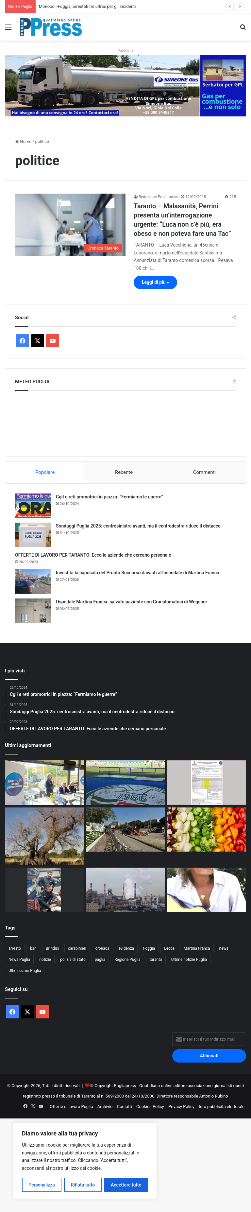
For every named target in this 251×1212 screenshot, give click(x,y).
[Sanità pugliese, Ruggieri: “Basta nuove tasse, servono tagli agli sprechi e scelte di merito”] (44, 782)
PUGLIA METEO (125, 421)
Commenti (204, 472)
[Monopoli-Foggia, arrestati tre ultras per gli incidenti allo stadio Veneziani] (125, 782)
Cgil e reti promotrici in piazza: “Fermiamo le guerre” (109, 496)
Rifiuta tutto (83, 1184)
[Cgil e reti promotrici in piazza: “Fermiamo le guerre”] (33, 505)
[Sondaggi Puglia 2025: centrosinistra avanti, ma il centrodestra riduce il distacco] (33, 535)
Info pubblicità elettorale (221, 1106)
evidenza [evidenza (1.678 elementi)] (126, 948)
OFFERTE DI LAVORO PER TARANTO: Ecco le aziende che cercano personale (93, 555)
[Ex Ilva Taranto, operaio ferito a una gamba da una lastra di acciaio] (125, 890)
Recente (124, 472)
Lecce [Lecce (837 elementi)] (169, 948)
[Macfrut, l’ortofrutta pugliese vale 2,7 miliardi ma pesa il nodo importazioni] (206, 829)
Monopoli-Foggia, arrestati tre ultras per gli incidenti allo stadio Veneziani (107, 6)
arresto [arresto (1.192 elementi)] (14, 948)
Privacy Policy (181, 1106)
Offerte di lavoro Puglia (71, 1106)
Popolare (45, 472)
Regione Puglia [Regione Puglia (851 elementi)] (127, 959)
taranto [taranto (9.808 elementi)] (156, 959)
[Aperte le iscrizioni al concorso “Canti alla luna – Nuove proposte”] (206, 890)
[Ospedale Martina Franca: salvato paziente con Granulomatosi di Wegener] (33, 610)
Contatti (124, 1106)
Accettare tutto (126, 1184)
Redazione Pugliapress (158, 197)
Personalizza (41, 1184)
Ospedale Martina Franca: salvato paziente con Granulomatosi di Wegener (131, 601)
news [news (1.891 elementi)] (223, 948)
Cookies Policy (150, 1106)
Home (23, 141)
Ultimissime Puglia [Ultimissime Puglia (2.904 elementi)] (24, 970)
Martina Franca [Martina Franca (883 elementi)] (197, 948)
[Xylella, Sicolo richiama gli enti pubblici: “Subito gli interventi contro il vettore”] (44, 836)
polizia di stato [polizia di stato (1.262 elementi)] (73, 959)
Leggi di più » (155, 282)
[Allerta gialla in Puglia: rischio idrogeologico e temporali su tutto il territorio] (206, 782)
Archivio (105, 1106)
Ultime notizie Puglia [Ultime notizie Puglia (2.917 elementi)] (189, 959)
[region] (85, 1161)
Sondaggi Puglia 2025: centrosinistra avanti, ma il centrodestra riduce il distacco (138, 525)
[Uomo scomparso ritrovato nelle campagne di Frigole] (44, 890)
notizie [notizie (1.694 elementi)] (45, 959)
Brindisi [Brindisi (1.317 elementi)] (52, 948)
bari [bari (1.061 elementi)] (33, 948)
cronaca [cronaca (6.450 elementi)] (102, 948)
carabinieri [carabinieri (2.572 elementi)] (77, 948)
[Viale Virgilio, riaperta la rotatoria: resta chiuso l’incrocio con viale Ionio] (125, 829)
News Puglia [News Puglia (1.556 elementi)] (19, 959)
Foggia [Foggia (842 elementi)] (149, 948)
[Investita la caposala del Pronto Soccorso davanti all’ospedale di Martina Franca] (33, 581)
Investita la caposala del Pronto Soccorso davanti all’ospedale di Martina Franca (137, 572)
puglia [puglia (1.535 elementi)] (100, 959)
